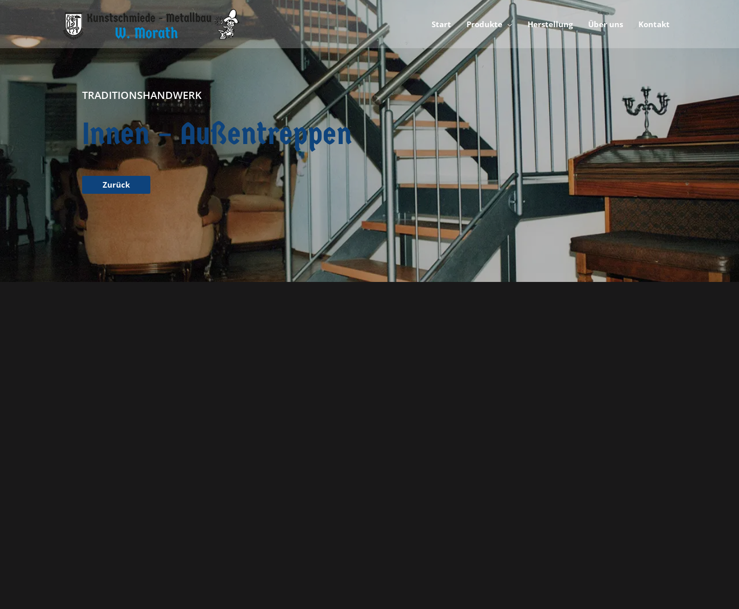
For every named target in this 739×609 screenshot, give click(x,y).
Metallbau (386, 465)
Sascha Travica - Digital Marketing (361, 564)
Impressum (556, 453)
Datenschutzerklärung (575, 465)
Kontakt (549, 478)
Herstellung (389, 478)
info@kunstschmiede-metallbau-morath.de (163, 504)
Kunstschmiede (396, 453)
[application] (507, 24)
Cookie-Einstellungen (573, 490)
